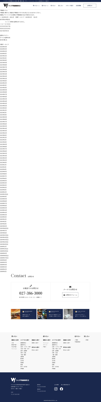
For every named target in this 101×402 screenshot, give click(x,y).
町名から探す (35, 350)
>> (9, 17)
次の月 (35, 17)
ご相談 (76, 340)
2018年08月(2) (4, 255)
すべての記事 (4, 37)
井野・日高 (23, 353)
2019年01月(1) (4, 244)
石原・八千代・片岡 (25, 347)
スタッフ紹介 (69, 5)
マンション (14, 348)
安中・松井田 (23, 366)
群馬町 (22, 358)
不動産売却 (77, 342)
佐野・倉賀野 (23, 351)
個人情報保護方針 (65, 384)
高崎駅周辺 (23, 343)
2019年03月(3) (4, 240)
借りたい (44, 5)
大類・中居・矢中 (24, 348)
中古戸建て (14, 347)
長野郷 (22, 356)
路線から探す (35, 343)
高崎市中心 (23, 345)
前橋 (21, 364)
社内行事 (2, 40)
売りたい (53, 5)
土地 (12, 343)
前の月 (12, 17)
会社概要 (56, 384)
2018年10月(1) (4, 251)
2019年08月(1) (4, 228)
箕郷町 (22, 362)
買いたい (35, 5)
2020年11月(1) (4, 194)
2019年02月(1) (4, 242)
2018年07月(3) (4, 258)
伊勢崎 (22, 368)
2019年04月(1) (4, 237)
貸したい (60, 5)
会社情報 (78, 5)
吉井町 (22, 360)
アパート (45, 345)
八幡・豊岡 (23, 354)
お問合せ (89, 5)
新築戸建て (14, 345)
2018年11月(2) (4, 249)
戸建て (44, 347)
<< (0, 17)
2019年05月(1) (4, 235)
